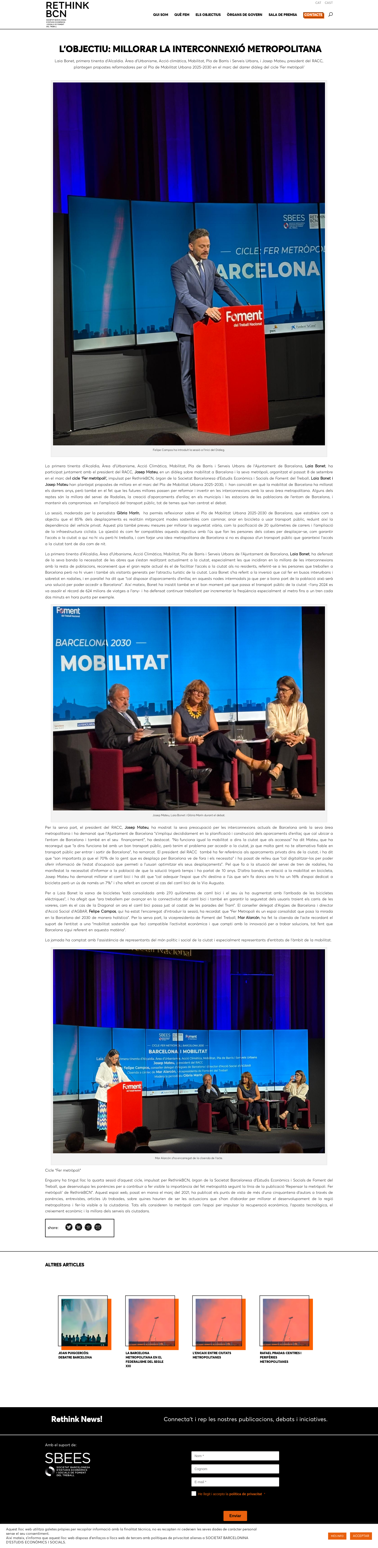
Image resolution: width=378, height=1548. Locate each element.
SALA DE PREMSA (283, 15)
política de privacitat (245, 1494)
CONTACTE (313, 15)
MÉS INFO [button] (337, 1536)
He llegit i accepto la (230, 1494)
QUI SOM (160, 15)
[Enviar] (235, 1516)
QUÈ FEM (181, 15)
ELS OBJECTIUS (208, 15)
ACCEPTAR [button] (361, 1536)
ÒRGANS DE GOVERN (244, 15)
